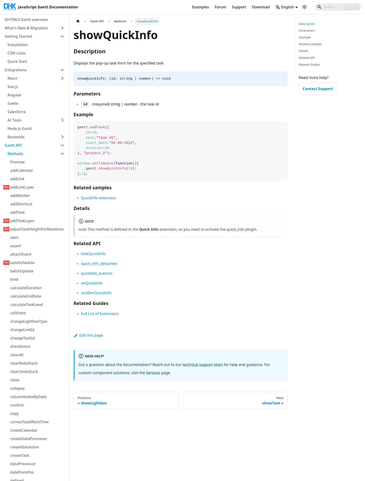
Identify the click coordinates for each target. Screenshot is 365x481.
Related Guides (309, 64)
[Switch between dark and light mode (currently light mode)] (304, 7)
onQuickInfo (92, 283)
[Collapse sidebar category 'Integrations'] (62, 70)
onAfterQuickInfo (96, 292)
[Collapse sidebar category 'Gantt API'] (62, 145)
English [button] (284, 7)
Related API (307, 58)
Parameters (307, 30)
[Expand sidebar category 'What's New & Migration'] (62, 28)
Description (307, 24)
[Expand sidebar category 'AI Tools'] (62, 120)
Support (239, 7)
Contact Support (318, 88)
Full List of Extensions (99, 313)
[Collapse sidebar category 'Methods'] (62, 153)
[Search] (338, 7)
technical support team (203, 364)
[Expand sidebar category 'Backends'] (62, 137)
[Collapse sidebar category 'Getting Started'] (62, 36)
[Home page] (78, 21)
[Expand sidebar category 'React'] (62, 78)
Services (153, 372)
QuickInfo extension (98, 197)
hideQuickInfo (93, 253)
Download (261, 7)
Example (305, 37)
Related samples (310, 44)
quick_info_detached (99, 263)
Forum (220, 7)
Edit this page (88, 335)
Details (303, 51)
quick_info (235, 229)
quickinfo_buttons (96, 273)
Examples (200, 7)
